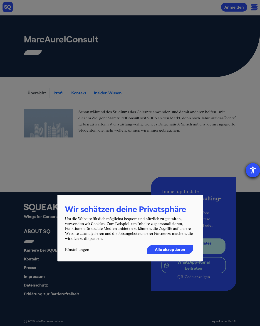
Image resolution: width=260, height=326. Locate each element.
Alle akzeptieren (170, 249)
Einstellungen (77, 250)
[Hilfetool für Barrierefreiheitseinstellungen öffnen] (253, 170)
